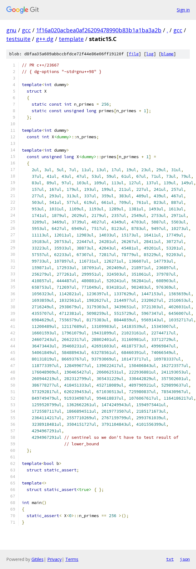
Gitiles (37, 559)
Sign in (183, 10)
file (134, 54)
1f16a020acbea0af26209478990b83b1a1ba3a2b (98, 30)
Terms (71, 559)
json (185, 559)
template (71, 39)
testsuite (18, 39)
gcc (26, 30)
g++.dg (45, 39)
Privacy (54, 559)
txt (170, 559)
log (150, 54)
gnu (11, 30)
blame (167, 54)
